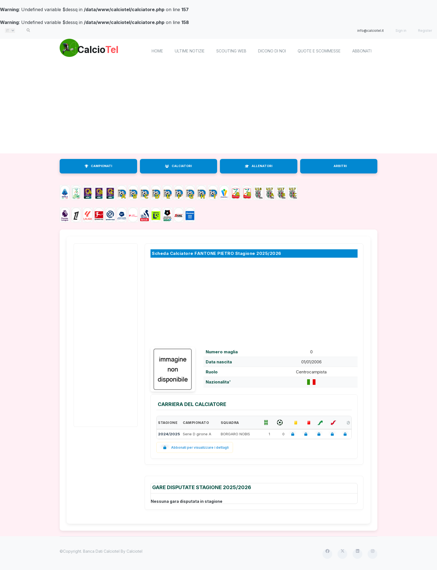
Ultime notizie (190, 51)
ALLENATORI (258, 166)
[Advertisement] (218, 109)
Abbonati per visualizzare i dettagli (195, 447)
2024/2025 (169, 434)
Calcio (107, 50)
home (157, 51)
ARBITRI (340, 166)
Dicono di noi (272, 51)
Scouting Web (231, 51)
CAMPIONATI (98, 166)
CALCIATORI (178, 166)
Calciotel (134, 551)
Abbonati (362, 51)
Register (425, 30)
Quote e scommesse (319, 51)
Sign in (400, 30)
